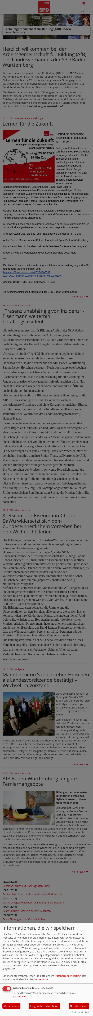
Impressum (41, 979)
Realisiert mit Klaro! (80, 1012)
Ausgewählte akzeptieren (44, 1006)
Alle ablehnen (11, 1006)
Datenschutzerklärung (68, 975)
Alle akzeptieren (79, 1006)
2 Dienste (19, 996)
